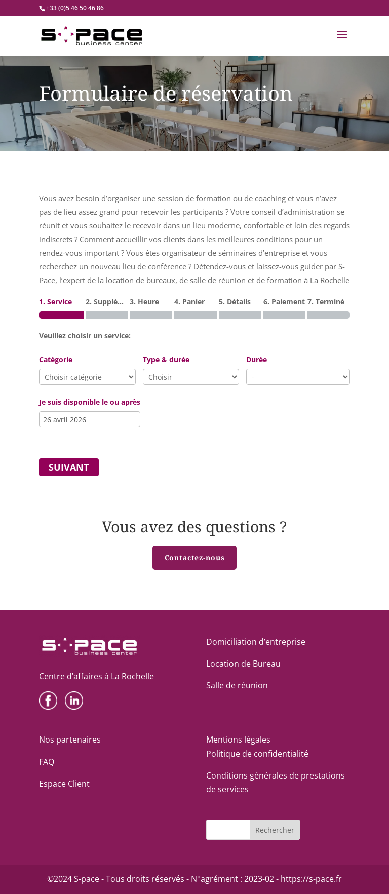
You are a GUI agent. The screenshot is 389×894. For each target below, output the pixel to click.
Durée (256, 359)
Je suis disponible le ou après (89, 402)
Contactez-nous (195, 557)
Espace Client (64, 783)
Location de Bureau (243, 663)
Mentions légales (238, 739)
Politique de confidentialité (257, 753)
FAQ (46, 761)
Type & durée (166, 359)
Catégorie (55, 359)
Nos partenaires (70, 739)
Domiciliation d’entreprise (255, 641)
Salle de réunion (237, 685)
